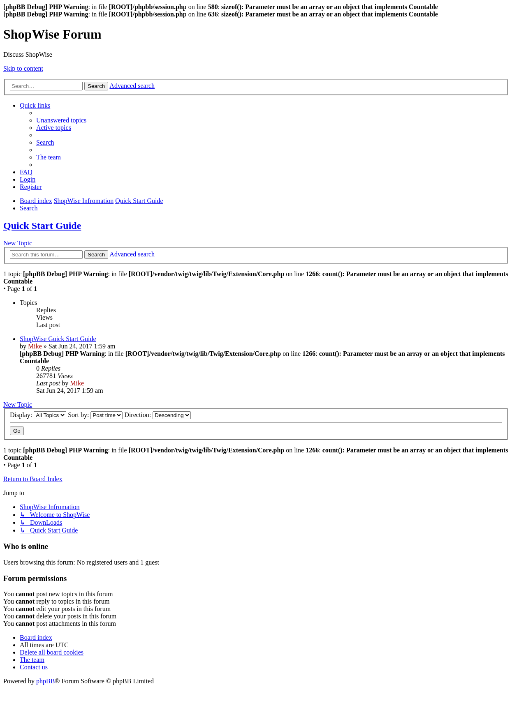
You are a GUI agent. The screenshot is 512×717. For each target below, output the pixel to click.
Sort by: (95, 414)
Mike (35, 346)
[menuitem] (61, 120)
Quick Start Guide (42, 225)
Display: (38, 414)
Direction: (157, 414)
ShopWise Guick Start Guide (58, 338)
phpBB (45, 681)
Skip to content (23, 68)
